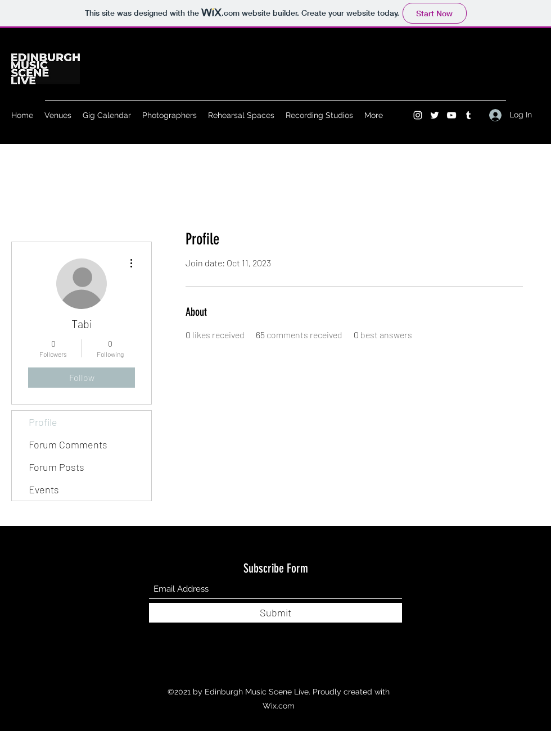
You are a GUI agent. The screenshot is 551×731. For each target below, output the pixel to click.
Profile (43, 422)
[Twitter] (434, 115)
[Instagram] (417, 115)
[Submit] (275, 613)
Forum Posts (56, 467)
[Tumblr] (468, 115)
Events (44, 489)
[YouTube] (451, 115)
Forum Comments (68, 444)
